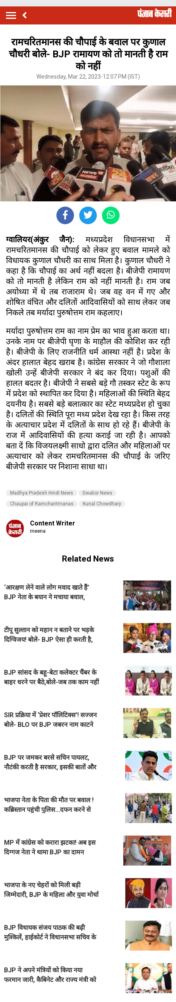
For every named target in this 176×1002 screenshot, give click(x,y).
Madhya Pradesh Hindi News (41, 493)
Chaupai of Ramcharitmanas (42, 504)
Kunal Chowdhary (102, 504)
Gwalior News (97, 493)
